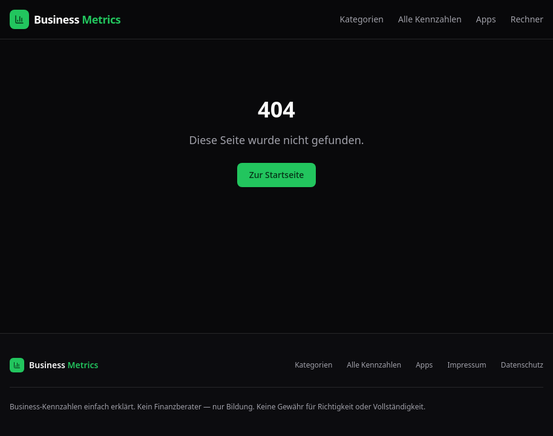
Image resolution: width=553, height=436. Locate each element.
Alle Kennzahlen (430, 19)
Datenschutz (522, 365)
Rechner (527, 19)
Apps (486, 19)
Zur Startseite (276, 174)
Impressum (466, 365)
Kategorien (361, 19)
